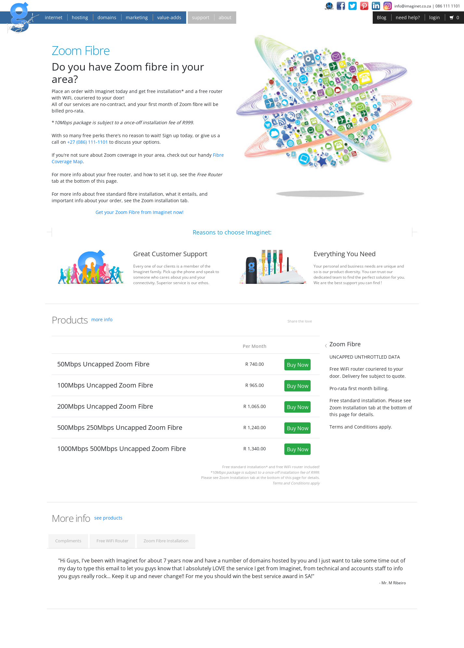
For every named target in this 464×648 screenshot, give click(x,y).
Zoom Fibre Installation (166, 541)
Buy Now (297, 364)
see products (108, 518)
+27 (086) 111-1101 (87, 142)
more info (101, 319)
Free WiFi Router (112, 541)
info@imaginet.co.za (412, 6)
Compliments (68, 541)
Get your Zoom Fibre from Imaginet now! (140, 212)
